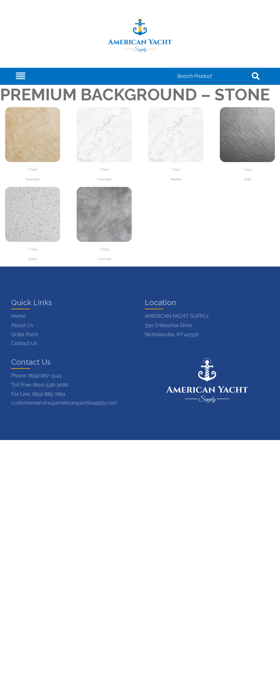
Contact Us (24, 343)
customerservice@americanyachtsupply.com (64, 403)
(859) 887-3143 (45, 376)
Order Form (24, 334)
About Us (22, 325)
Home (18, 316)
